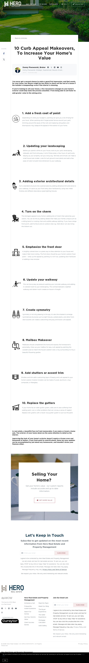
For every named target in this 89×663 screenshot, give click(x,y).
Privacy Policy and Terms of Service (55, 569)
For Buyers (43, 4)
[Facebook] (2, 608)
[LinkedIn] (9, 608)
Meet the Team (31, 4)
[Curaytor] (10, 622)
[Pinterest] (12, 608)
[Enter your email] (39, 553)
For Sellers (53, 4)
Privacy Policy (83, 644)
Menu (64, 4)
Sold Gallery (43, 625)
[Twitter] (5, 608)
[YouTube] (16, 608)
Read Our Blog (44, 606)
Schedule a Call (29, 603)
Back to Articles (21, 38)
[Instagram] (2, 612)
